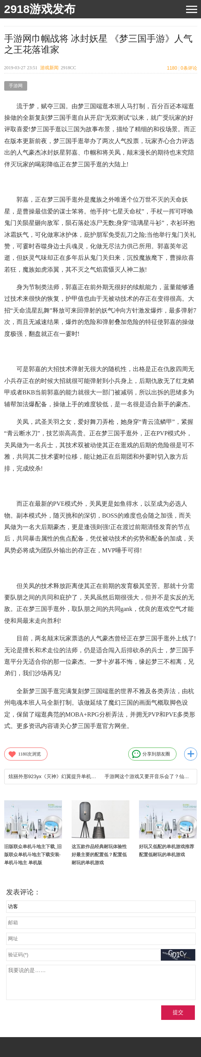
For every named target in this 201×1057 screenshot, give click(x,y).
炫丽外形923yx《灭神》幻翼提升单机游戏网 (52, 776)
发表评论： (23, 892)
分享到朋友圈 (151, 754)
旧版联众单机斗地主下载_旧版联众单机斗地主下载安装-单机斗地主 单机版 (33, 854)
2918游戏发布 (40, 9)
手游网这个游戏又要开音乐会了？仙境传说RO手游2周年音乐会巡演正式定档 (149, 776)
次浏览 (24, 754)
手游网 (16, 85)
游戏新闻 (49, 67)
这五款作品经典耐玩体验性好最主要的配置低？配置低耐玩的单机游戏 (99, 854)
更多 (190, 754)
